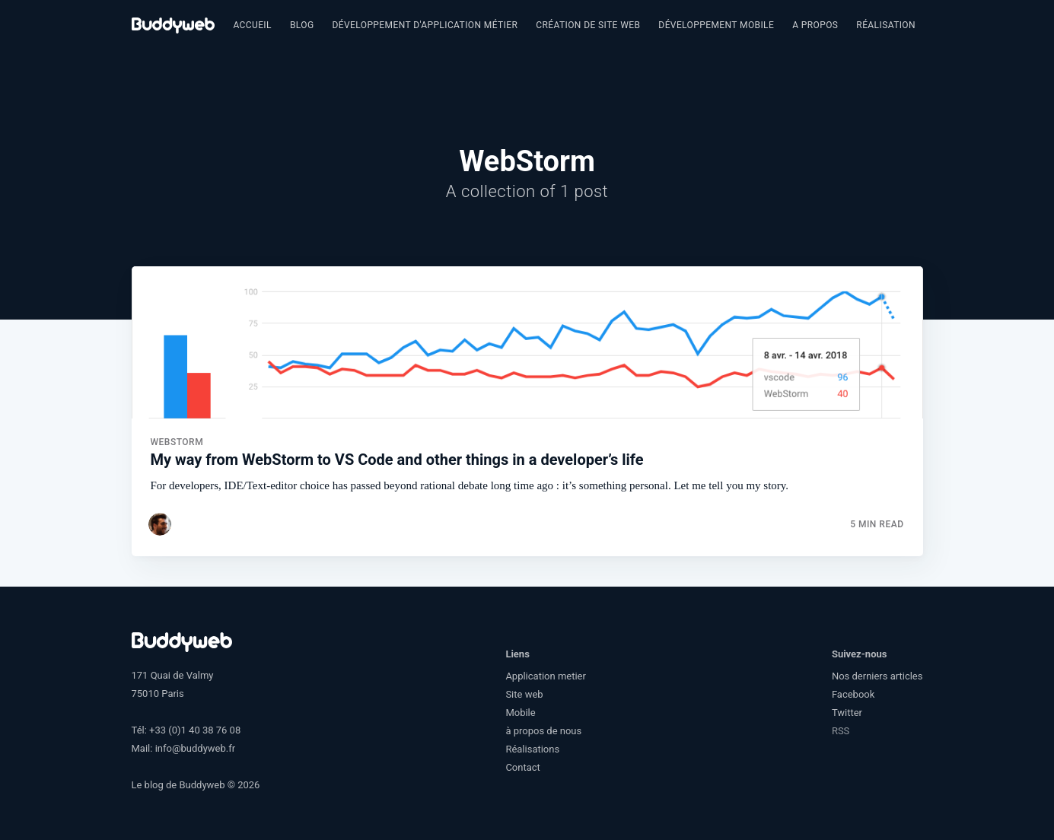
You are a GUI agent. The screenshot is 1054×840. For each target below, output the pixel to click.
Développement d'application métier (424, 25)
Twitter (847, 712)
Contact (522, 767)
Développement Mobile (716, 25)
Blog (302, 25)
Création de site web (588, 25)
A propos (815, 25)
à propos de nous (543, 731)
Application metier (545, 676)
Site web (524, 694)
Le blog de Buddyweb (178, 785)
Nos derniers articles (877, 676)
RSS (840, 731)
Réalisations (888, 25)
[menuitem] (252, 25)
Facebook (853, 694)
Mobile (520, 712)
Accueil (252, 25)
